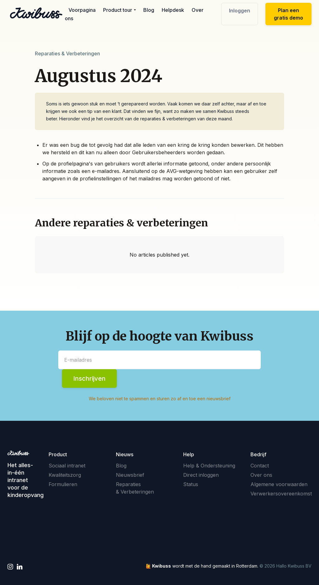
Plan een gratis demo (288, 14)
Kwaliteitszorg (65, 475)
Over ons (261, 475)
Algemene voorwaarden (278, 484)
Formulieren (63, 484)
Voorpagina (82, 10)
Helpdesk (173, 10)
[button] (119, 10)
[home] (36, 13)
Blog (148, 10)
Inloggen (239, 10)
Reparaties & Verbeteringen (135, 488)
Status (190, 484)
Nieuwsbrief (130, 475)
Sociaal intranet (67, 465)
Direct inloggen (201, 475)
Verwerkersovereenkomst (281, 493)
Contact (259, 465)
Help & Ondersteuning (209, 465)
